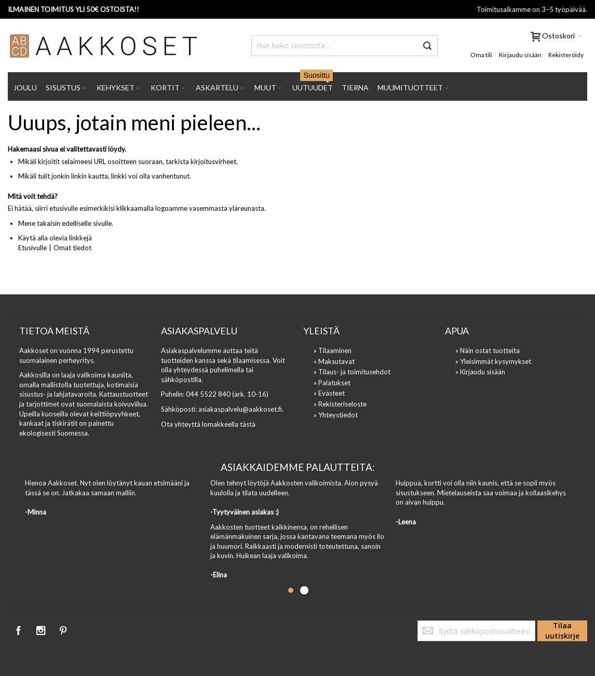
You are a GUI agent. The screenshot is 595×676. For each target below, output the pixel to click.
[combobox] (344, 45)
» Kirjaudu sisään (480, 372)
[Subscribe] (562, 630)
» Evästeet (329, 393)
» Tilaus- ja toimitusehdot (352, 372)
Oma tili (481, 55)
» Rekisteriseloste (340, 404)
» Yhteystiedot (336, 415)
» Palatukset (332, 382)
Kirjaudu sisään (520, 55)
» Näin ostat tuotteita (487, 350)
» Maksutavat (334, 361)
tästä (247, 424)
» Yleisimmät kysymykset (493, 361)
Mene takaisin (39, 223)
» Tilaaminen (332, 350)
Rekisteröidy (566, 55)
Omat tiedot (72, 248)
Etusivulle (32, 248)
